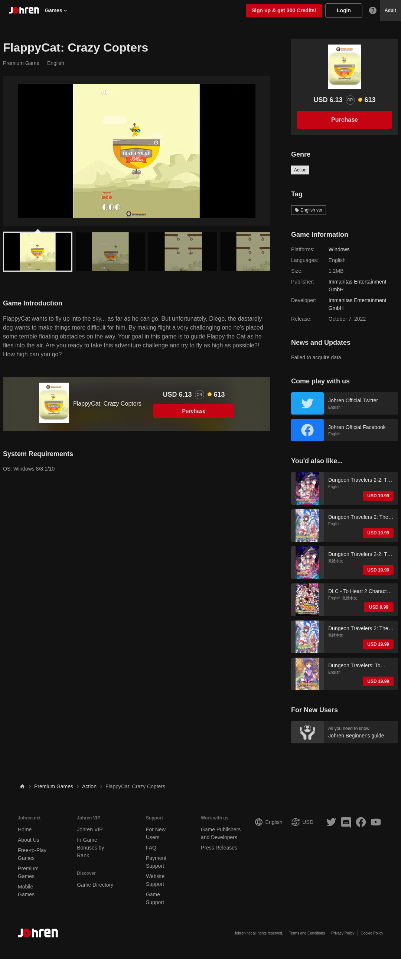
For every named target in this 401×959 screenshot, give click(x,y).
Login (344, 10)
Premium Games (53, 786)
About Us (28, 840)
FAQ (151, 848)
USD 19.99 (378, 495)
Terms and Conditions (307, 933)
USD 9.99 (378, 607)
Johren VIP (89, 829)
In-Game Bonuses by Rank (90, 847)
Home (25, 829)
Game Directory (95, 885)
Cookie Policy (372, 933)
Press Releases (219, 848)
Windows (339, 249)
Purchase (194, 411)
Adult (390, 10)
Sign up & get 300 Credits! (284, 10)
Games (56, 10)
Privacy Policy (342, 933)
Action (300, 170)
